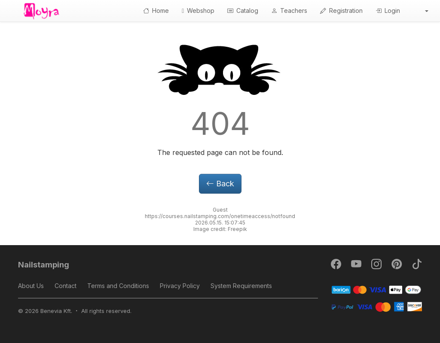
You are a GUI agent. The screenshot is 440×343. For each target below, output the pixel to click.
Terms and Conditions (118, 285)
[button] (420, 10)
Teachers (289, 10)
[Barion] (376, 289)
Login (388, 10)
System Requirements (241, 285)
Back (220, 183)
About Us (31, 285)
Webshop (198, 10)
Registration (341, 10)
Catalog (242, 10)
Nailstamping (43, 264)
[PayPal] (376, 306)
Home (156, 10)
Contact (65, 285)
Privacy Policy (180, 285)
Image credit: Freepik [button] (220, 229)
